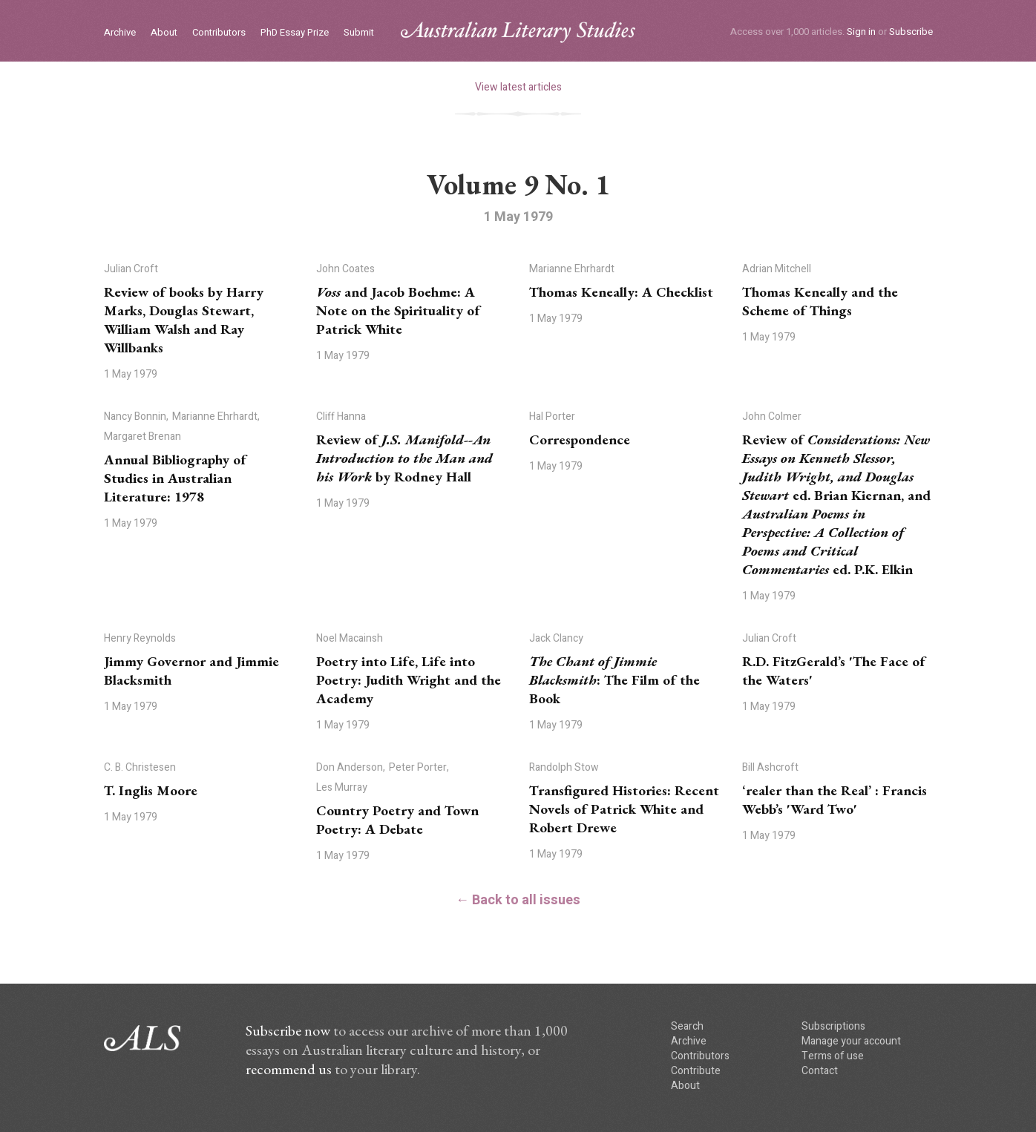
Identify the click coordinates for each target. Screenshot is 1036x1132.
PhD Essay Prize (294, 33)
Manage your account (851, 1041)
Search (687, 1026)
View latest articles (518, 87)
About (164, 33)
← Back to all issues (518, 900)
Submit (359, 33)
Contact (819, 1071)
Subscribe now (288, 1030)
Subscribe (911, 31)
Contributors (219, 33)
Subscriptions (833, 1026)
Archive (120, 33)
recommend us (289, 1069)
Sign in (861, 31)
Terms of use (832, 1056)
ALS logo (518, 32)
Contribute (696, 1071)
